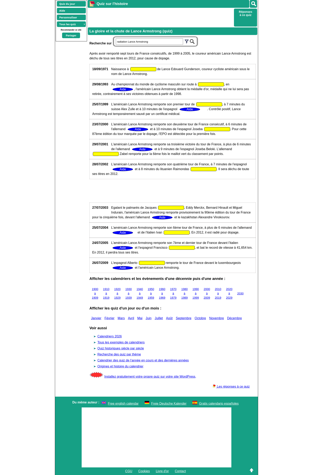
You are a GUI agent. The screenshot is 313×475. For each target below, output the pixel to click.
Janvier (96, 318)
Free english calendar (123, 403)
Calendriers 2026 (109, 336)
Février (110, 318)
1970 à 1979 (173, 293)
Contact (180, 471)
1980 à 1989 (184, 293)
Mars (121, 318)
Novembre (216, 318)
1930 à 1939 (128, 293)
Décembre (234, 318)
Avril (131, 318)
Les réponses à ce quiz (231, 386)
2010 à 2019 (218, 293)
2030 (240, 293)
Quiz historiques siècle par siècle (120, 348)
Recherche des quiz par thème (119, 354)
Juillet (159, 318)
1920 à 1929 (117, 293)
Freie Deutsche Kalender (168, 403)
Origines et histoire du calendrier (120, 366)
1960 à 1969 (162, 293)
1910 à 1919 (106, 293)
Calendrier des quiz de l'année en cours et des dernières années (143, 360)
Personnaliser (68, 17)
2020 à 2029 (229, 293)
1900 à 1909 (95, 293)
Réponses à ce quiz (245, 13)
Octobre (200, 318)
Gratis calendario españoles (219, 403)
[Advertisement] (160, 17)
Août (169, 318)
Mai (140, 318)
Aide (62, 10)
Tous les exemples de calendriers (121, 342)
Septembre (183, 318)
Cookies (144, 471)
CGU (128, 471)
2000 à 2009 (207, 293)
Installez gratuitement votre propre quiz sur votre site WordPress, (150, 376)
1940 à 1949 (140, 293)
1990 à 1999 (195, 293)
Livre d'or (162, 471)
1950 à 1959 (151, 293)
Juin (149, 318)
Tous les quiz (67, 24)
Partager (71, 35)
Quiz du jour (67, 4)
